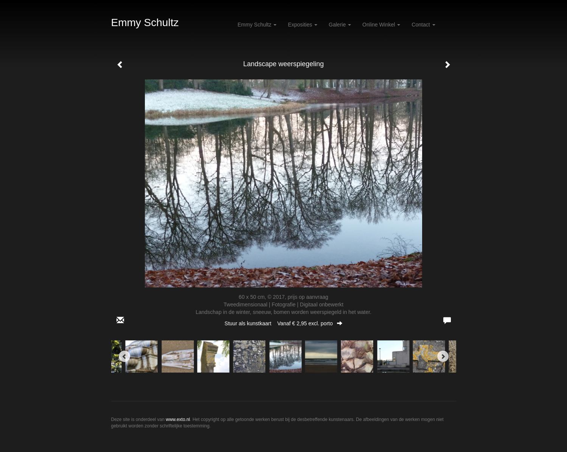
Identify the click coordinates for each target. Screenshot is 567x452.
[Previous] (124, 356)
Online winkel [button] (381, 25)
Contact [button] (423, 25)
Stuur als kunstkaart (284, 323)
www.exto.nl (178, 419)
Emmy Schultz (145, 22)
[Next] (443, 356)
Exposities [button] (302, 25)
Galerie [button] (340, 25)
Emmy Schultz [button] (257, 25)
